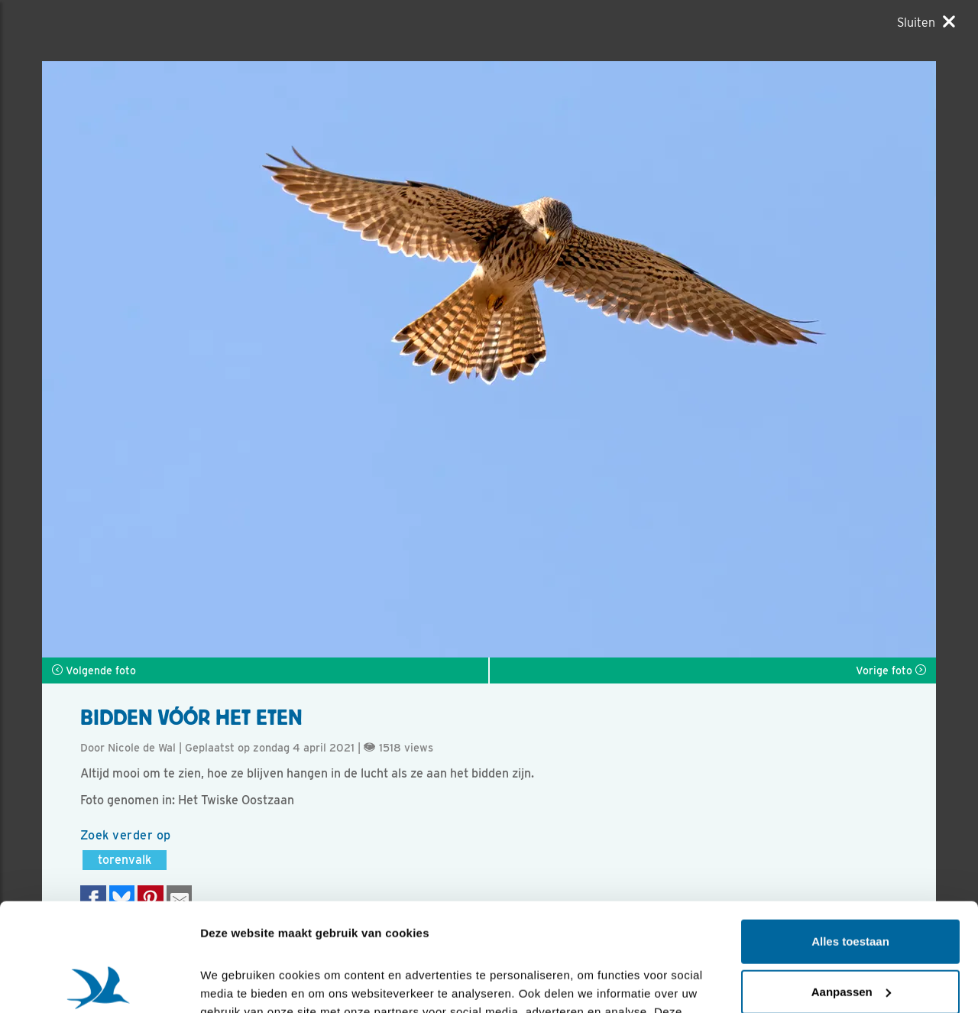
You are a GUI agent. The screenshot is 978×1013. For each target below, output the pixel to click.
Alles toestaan (850, 833)
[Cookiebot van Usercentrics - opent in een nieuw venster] (99, 983)
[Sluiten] (926, 22)
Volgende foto (94, 670)
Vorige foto (891, 670)
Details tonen (236, 982)
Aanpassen (851, 883)
